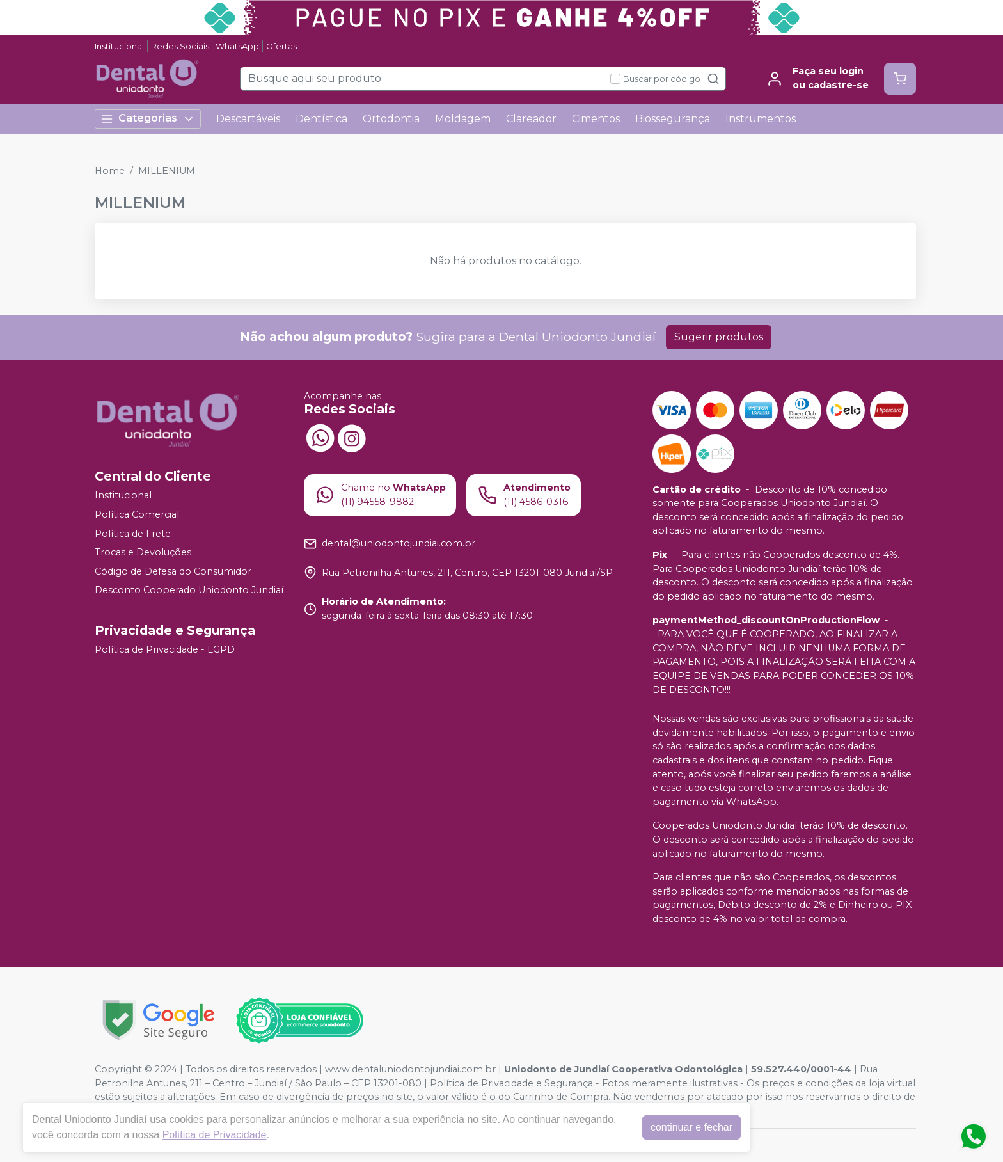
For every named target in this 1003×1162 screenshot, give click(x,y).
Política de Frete (133, 533)
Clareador (531, 119)
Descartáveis (248, 119)
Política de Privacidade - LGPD (165, 649)
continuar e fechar (691, 1127)
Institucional (119, 46)
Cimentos (596, 119)
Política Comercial (137, 514)
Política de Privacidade (214, 1134)
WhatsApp (237, 46)
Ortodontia (391, 119)
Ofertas (281, 46)
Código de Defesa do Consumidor (173, 571)
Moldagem (463, 119)
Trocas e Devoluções (143, 552)
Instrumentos (760, 119)
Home (110, 171)
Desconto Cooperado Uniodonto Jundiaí (189, 590)
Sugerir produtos (718, 337)
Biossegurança (672, 119)
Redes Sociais (180, 46)
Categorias (147, 118)
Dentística (321, 119)
